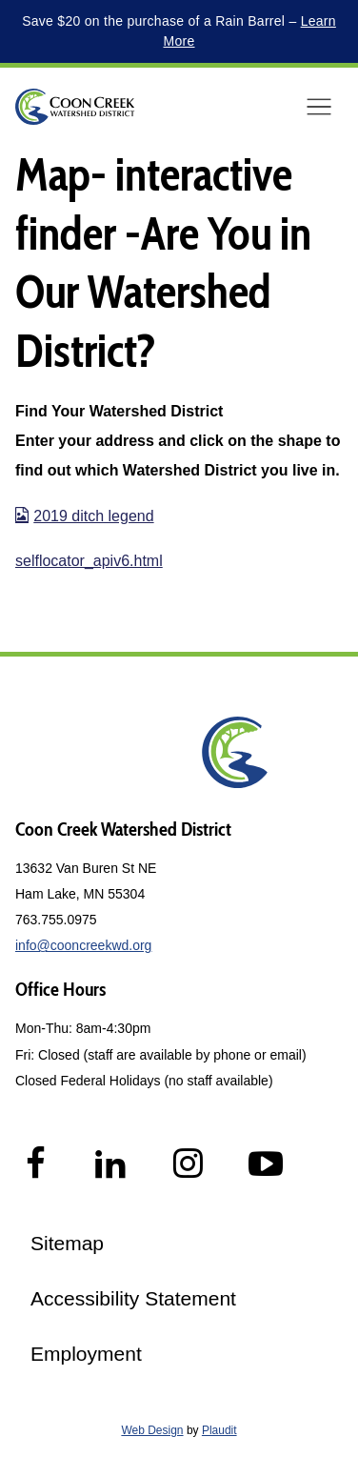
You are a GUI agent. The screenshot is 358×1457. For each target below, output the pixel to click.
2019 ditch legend (84, 516)
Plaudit (219, 1430)
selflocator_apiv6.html (89, 561)
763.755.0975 (56, 919)
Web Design (152, 1430)
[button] (319, 107)
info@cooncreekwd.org (83, 945)
